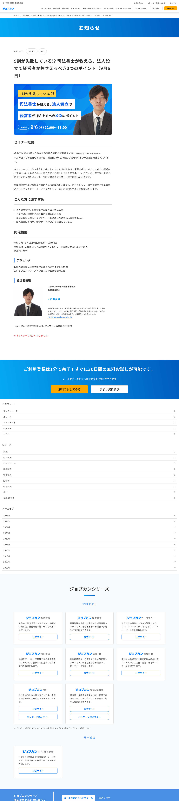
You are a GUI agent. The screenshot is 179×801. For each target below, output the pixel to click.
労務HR (125, 131)
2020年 (125, 201)
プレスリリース (129, 62)
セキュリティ (76, 8)
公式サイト (38, 461)
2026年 (125, 166)
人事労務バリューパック (78, 668)
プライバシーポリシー (98, 758)
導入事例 (65, 8)
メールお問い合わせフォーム (78, 622)
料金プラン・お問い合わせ (79, 735)
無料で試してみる (69, 389)
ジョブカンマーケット (100, 746)
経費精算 (126, 120)
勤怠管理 (126, 108)
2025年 (125, 172)
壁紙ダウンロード (131, 746)
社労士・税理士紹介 (92, 700)
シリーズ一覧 (74, 689)
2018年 (125, 212)
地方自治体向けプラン (132, 668)
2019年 (125, 207)
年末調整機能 (147, 668)
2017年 (125, 218)
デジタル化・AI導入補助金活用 (81, 673)
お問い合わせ (138, 3)
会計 (42, 51)
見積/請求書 (127, 149)
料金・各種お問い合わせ (92, 8)
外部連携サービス (76, 700)
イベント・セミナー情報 (78, 723)
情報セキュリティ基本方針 (120, 758)
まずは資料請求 (109, 389)
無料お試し (170, 8)
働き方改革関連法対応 (103, 673)
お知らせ (26, 15)
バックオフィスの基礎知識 (79, 746)
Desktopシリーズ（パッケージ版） (95, 689)
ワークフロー (128, 114)
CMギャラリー (116, 746)
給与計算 (126, 137)
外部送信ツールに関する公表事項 (148, 758)
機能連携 (56, 8)
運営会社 (72, 758)
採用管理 (126, 125)
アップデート (128, 73)
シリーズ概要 (46, 8)
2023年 (125, 183)
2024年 (125, 178)
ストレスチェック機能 (77, 678)
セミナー (31, 51)
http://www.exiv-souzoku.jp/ (60, 317)
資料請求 (156, 8)
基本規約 (82, 758)
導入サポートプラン (96, 678)
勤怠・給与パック (114, 668)
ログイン (173, 3)
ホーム (16, 15)
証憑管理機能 (154, 673)
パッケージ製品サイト (38, 541)
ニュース (126, 67)
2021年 (125, 195)
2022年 (125, 189)
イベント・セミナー (123, 8)
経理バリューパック (97, 668)
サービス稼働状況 (114, 657)
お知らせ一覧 (109, 8)
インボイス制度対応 (139, 673)
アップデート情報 (98, 657)
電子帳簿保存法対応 (122, 673)
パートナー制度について (156, 3)
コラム (125, 85)
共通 (124, 102)
